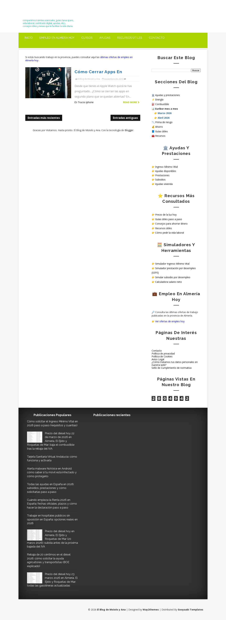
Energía (159, 99)
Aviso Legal (158, 359)
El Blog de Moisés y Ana (42, 10)
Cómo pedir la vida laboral (169, 232)
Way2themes (151, 609)
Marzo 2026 (164, 113)
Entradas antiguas (125, 118)
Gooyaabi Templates (190, 609)
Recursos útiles (129, 37)
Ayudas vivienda (164, 184)
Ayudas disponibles (165, 171)
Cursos (87, 37)
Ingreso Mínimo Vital (166, 166)
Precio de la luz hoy (166, 214)
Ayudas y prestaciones (167, 95)
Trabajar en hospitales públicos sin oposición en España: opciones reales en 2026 (52, 519)
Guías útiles (161, 131)
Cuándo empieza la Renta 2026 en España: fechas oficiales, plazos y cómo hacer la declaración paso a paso (52, 503)
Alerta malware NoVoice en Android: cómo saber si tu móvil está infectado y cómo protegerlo (52, 472)
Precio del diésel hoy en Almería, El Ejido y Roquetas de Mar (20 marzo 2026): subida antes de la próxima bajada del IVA (52, 539)
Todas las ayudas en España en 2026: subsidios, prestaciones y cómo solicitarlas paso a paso (50, 488)
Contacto (157, 37)
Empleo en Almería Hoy (57, 37)
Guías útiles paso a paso (168, 219)
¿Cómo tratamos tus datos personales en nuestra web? (175, 363)
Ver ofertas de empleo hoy (170, 321)
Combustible (162, 104)
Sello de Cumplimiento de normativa (172, 367)
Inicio (28, 37)
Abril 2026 (163, 117)
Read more (131, 102)
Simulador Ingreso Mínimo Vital (172, 263)
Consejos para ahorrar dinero (171, 223)
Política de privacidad (163, 353)
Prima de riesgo (164, 122)
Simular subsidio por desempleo (172, 277)
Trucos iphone (86, 102)
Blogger (129, 130)
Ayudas (104, 37)
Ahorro (159, 126)
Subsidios (160, 179)
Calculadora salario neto (168, 281)
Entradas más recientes (44, 118)
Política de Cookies (162, 356)
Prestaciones (162, 175)
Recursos (160, 135)
